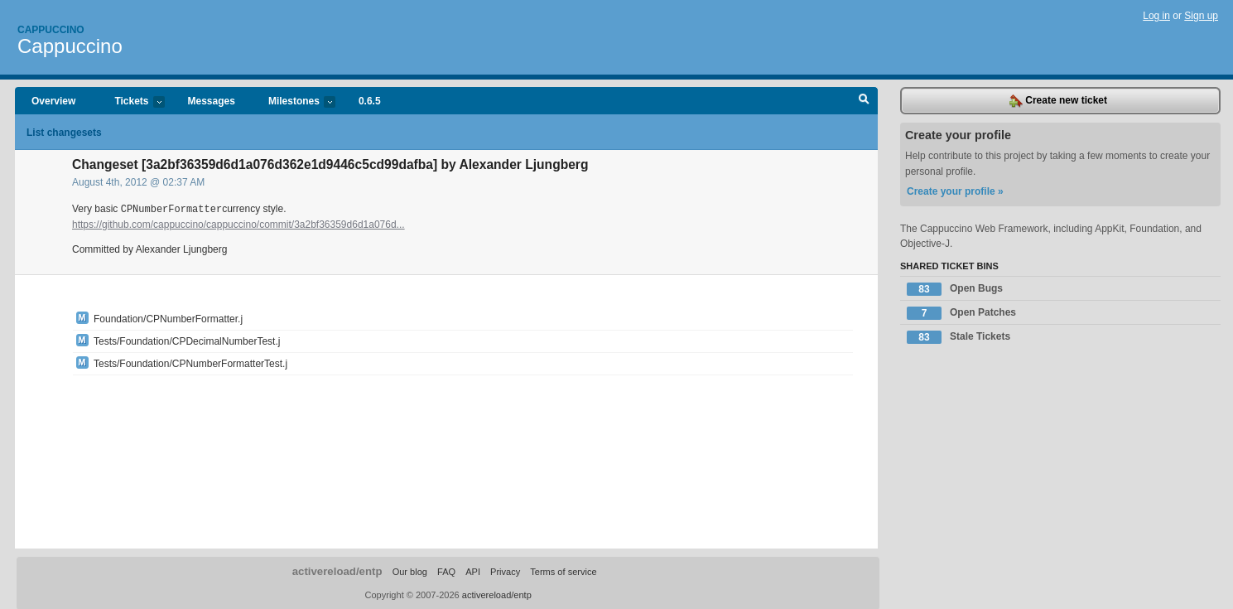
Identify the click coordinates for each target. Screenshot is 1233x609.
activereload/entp (337, 570)
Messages (211, 101)
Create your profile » (955, 191)
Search (864, 101)
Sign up (1201, 16)
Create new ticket (1058, 101)
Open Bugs (955, 289)
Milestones (293, 102)
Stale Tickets (958, 337)
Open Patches (961, 313)
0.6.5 (370, 101)
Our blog (410, 571)
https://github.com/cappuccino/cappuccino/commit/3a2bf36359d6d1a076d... (238, 224)
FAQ (446, 571)
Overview (53, 101)
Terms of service (563, 571)
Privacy (505, 571)
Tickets (131, 102)
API (472, 571)
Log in (1156, 16)
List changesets (64, 132)
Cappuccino (50, 30)
